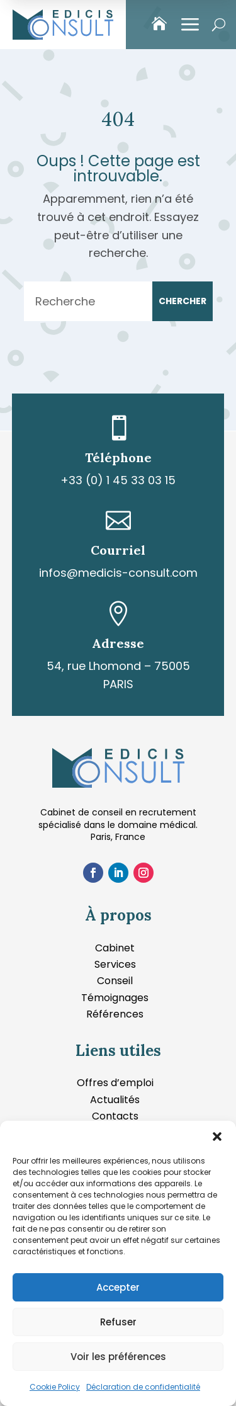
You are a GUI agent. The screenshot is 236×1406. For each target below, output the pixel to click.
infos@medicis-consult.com (118, 573)
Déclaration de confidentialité (143, 1386)
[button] (217, 1136)
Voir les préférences (118, 1356)
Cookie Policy (55, 1386)
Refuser (118, 1322)
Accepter (118, 1287)
